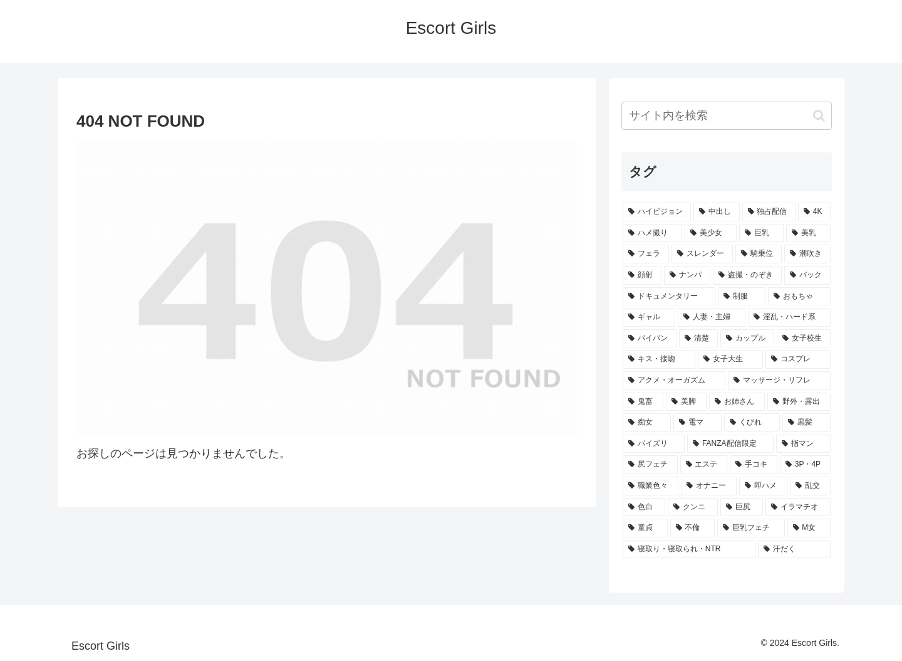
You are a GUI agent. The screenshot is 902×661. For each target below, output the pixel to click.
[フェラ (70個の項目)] (646, 254)
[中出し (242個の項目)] (716, 212)
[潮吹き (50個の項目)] (807, 254)
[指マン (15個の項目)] (803, 444)
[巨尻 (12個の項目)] (741, 507)
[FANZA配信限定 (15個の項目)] (730, 444)
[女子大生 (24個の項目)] (730, 359)
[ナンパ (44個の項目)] (687, 275)
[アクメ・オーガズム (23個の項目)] (674, 380)
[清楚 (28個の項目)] (698, 338)
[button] (819, 115)
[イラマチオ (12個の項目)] (798, 507)
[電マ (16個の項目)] (697, 422)
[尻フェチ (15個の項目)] (650, 464)
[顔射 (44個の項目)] (642, 275)
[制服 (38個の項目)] (741, 296)
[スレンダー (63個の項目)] (702, 254)
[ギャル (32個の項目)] (649, 317)
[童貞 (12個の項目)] (645, 528)
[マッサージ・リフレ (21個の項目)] (779, 380)
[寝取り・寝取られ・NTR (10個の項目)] (689, 549)
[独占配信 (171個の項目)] (769, 212)
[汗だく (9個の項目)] (794, 549)
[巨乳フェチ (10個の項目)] (751, 528)
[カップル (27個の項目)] (747, 338)
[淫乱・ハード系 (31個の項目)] (789, 317)
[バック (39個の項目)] (807, 275)
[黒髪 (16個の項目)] (806, 422)
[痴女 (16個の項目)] (647, 422)
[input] (726, 116)
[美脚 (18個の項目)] (686, 402)
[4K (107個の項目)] (814, 212)
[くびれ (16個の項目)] (752, 422)
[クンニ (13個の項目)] (693, 507)
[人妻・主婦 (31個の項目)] (711, 317)
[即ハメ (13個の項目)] (763, 486)
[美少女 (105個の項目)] (711, 233)
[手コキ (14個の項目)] (753, 464)
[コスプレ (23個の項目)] (798, 359)
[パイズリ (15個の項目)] (654, 444)
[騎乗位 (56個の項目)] (758, 254)
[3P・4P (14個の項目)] (805, 464)
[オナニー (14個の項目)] (709, 486)
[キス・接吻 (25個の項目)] (659, 359)
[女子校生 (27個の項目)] (804, 338)
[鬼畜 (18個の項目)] (643, 402)
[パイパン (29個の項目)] (649, 338)
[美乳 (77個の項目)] (808, 233)
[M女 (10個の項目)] (809, 528)
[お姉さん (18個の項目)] (737, 402)
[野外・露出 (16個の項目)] (799, 402)
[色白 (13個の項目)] (644, 507)
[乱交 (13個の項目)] (810, 486)
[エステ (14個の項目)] (704, 464)
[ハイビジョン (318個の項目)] (657, 212)
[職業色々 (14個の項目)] (650, 486)
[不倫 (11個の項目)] (692, 528)
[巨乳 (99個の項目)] (761, 233)
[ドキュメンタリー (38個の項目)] (669, 296)
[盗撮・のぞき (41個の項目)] (747, 275)
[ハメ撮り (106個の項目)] (652, 233)
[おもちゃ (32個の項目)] (799, 296)
